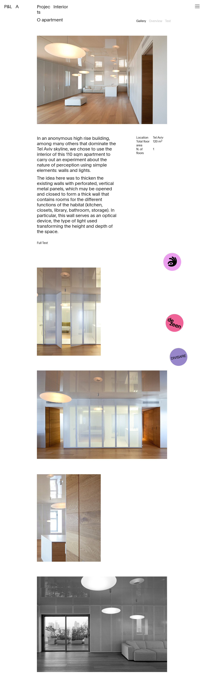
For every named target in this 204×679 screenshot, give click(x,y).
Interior (60, 7)
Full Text (42, 243)
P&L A (11, 7)
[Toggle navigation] (197, 8)
